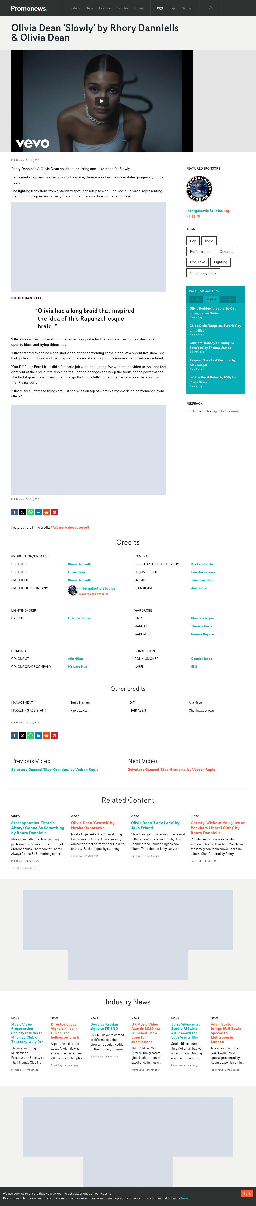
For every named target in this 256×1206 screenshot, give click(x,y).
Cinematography (203, 272)
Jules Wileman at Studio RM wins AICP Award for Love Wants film (185, 1031)
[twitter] (22, 512)
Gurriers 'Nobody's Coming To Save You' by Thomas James (212, 345)
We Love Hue (77, 666)
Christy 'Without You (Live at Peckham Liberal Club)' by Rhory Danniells (218, 827)
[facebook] (14, 512)
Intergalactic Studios (204, 210)
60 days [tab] (228, 299)
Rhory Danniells (80, 564)
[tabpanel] (215, 348)
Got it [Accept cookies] (247, 1193)
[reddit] (46, 512)
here (184, 1198)
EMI (194, 666)
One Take (197, 261)
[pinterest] (54, 512)
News (89, 8)
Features (105, 8)
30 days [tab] (211, 299)
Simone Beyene (202, 634)
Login (173, 8)
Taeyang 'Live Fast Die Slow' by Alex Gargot (213, 362)
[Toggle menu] (233, 8)
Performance (200, 251)
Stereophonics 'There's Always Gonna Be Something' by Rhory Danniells (38, 827)
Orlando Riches (79, 618)
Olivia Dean (76, 572)
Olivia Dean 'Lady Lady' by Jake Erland (155, 825)
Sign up (187, 8)
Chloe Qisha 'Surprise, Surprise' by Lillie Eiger (215, 328)
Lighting (220, 261)
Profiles (122, 8)
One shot (226, 251)
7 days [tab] (196, 299)
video (15, 816)
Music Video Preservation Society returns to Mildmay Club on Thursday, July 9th (27, 1033)
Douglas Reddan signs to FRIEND (104, 1026)
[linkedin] (38, 512)
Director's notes (25, 868)
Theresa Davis (201, 626)
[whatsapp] (30, 512)
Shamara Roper (202, 618)
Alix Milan (75, 658)
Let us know (229, 411)
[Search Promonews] (211, 8)
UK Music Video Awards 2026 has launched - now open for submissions (146, 1033)
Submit (139, 8)
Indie (209, 240)
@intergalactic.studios (93, 594)
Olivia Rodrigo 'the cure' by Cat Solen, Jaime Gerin (213, 311)
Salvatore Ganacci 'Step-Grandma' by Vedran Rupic (54, 769)
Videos (75, 8)
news (15, 1018)
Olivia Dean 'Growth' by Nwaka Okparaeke (93, 825)
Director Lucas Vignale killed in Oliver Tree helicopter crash (65, 1031)
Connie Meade (201, 658)
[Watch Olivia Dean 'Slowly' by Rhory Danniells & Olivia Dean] (102, 101)
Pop (193, 240)
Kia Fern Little (202, 564)
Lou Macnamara (203, 572)
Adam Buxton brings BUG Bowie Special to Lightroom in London (226, 1033)
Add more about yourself (71, 527)
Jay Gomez (199, 588)
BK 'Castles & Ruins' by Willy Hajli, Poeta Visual (215, 379)
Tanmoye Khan (202, 580)
